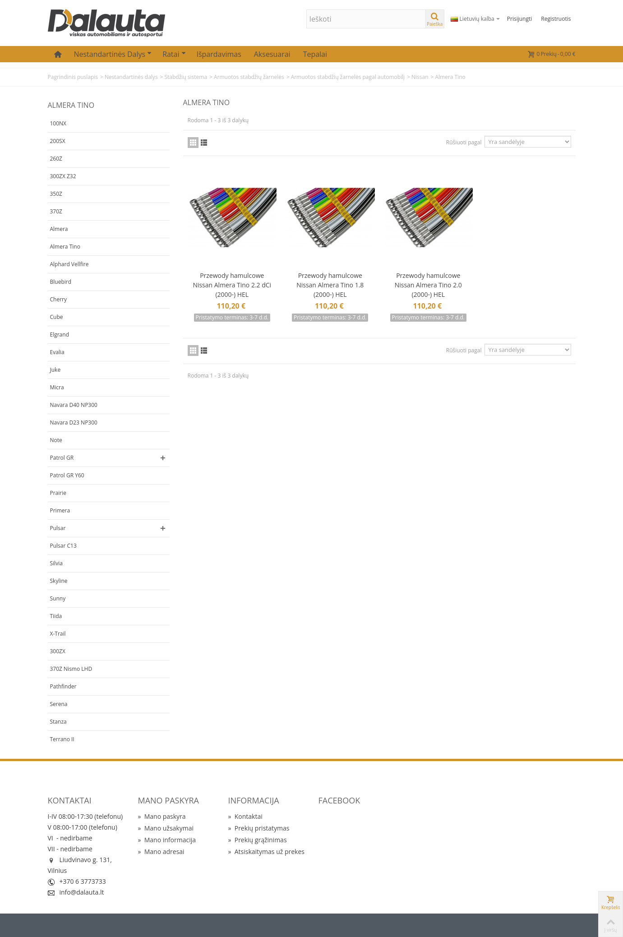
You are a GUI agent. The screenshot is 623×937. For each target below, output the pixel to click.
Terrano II (62, 739)
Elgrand (59, 334)
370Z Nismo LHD (71, 669)
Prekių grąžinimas (257, 839)
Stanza (58, 721)
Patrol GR (62, 458)
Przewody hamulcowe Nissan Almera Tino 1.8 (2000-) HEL (330, 285)
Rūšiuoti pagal (464, 142)
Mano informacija (167, 839)
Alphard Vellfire (69, 264)
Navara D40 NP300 (73, 405)
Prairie (58, 493)
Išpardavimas (219, 54)
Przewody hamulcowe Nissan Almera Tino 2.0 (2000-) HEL (428, 285)
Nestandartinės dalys (113, 54)
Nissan (420, 77)
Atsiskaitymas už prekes (266, 851)
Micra (57, 387)
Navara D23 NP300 (73, 422)
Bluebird (61, 282)
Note (56, 440)
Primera (60, 510)
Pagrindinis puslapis (73, 77)
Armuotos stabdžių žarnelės (249, 77)
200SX (57, 141)
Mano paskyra (162, 816)
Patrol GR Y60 (67, 475)
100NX (58, 123)
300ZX (57, 651)
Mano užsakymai (166, 828)
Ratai (173, 54)
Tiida (56, 616)
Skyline (59, 581)
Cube (56, 317)
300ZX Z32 (63, 176)
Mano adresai (161, 851)
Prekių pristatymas (259, 828)
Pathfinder (63, 686)
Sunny (58, 598)
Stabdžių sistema (185, 77)
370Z (56, 211)
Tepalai (315, 54)
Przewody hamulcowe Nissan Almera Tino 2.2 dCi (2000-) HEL (232, 285)
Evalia (57, 352)
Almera (59, 229)
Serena (59, 704)
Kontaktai (245, 816)
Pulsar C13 (63, 545)
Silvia (56, 563)
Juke (55, 370)
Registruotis (556, 19)
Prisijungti (519, 19)
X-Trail (58, 633)
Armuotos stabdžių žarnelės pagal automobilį (348, 77)
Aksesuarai (272, 54)
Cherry (58, 299)
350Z (56, 194)
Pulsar (58, 528)
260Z (56, 158)
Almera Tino (65, 246)
